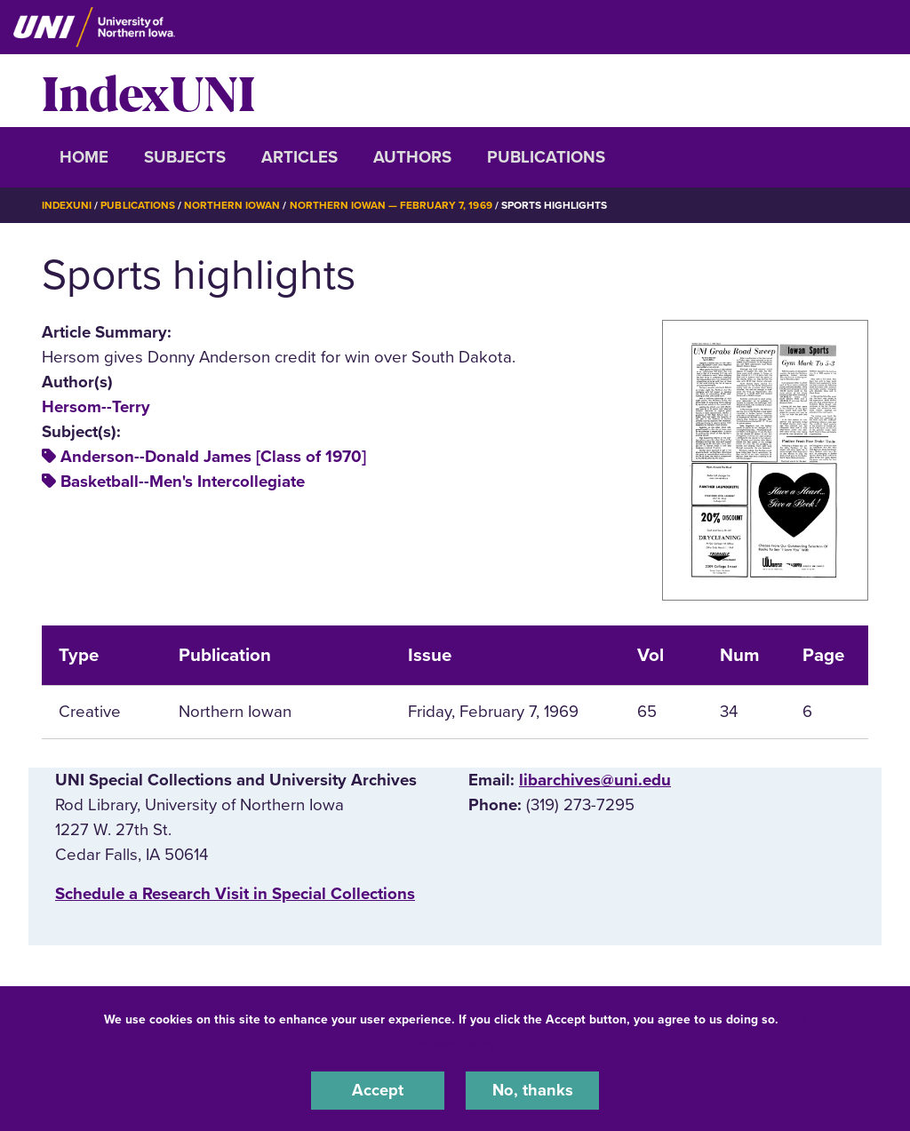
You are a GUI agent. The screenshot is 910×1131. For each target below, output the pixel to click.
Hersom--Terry (96, 406)
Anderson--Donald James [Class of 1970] (213, 456)
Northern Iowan (233, 205)
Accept (377, 1090)
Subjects (185, 157)
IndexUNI (148, 90)
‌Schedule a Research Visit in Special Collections (235, 894)
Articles (299, 157)
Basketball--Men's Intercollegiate (182, 481)
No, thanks (532, 1090)
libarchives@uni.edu (595, 780)
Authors (412, 157)
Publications (546, 157)
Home (84, 157)
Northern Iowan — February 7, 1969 (392, 205)
